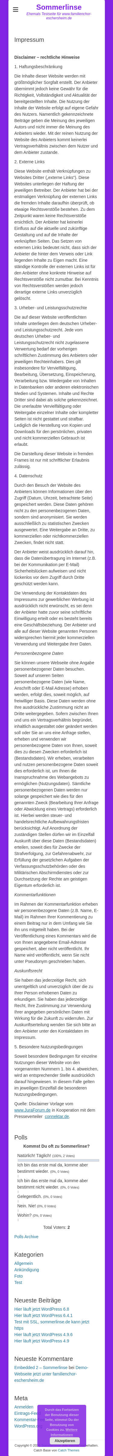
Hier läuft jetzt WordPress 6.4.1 (43, 1315)
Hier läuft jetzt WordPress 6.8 (41, 1309)
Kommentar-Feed (30, 1419)
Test (18, 1282)
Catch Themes (68, 1450)
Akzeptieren (65, 1441)
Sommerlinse (59, 7)
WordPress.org (28, 1426)
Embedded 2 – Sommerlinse (41, 1367)
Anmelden (23, 1407)
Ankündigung (26, 1269)
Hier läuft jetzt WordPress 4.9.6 (43, 1334)
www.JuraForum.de (32, 1110)
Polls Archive (26, 1236)
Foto (18, 1276)
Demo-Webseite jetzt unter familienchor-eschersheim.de (51, 1374)
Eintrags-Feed (27, 1413)
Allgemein (23, 1263)
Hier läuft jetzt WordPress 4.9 (41, 1340)
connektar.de (57, 1116)
